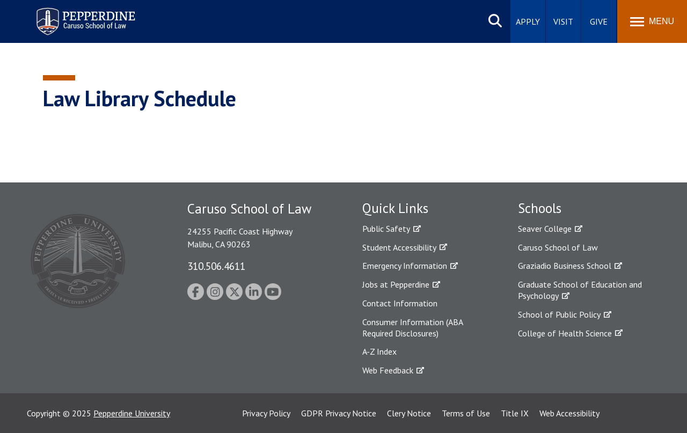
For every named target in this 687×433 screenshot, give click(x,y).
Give (599, 21)
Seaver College (545, 228)
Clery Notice (409, 413)
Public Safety (386, 228)
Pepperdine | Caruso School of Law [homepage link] (84, 15)
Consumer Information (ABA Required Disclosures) (412, 328)
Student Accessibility (399, 247)
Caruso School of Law (558, 247)
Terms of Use (466, 413)
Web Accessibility (569, 413)
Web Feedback (387, 370)
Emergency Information (404, 265)
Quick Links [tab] (395, 208)
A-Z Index (379, 351)
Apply (528, 21)
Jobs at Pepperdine (395, 284)
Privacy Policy (266, 413)
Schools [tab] (539, 208)
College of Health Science (565, 333)
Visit (563, 21)
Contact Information (399, 303)
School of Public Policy (559, 314)
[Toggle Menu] (652, 21)
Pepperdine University (131, 413)
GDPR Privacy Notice (338, 413)
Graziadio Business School (564, 265)
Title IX (515, 413)
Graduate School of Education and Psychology (580, 290)
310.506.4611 (216, 266)
